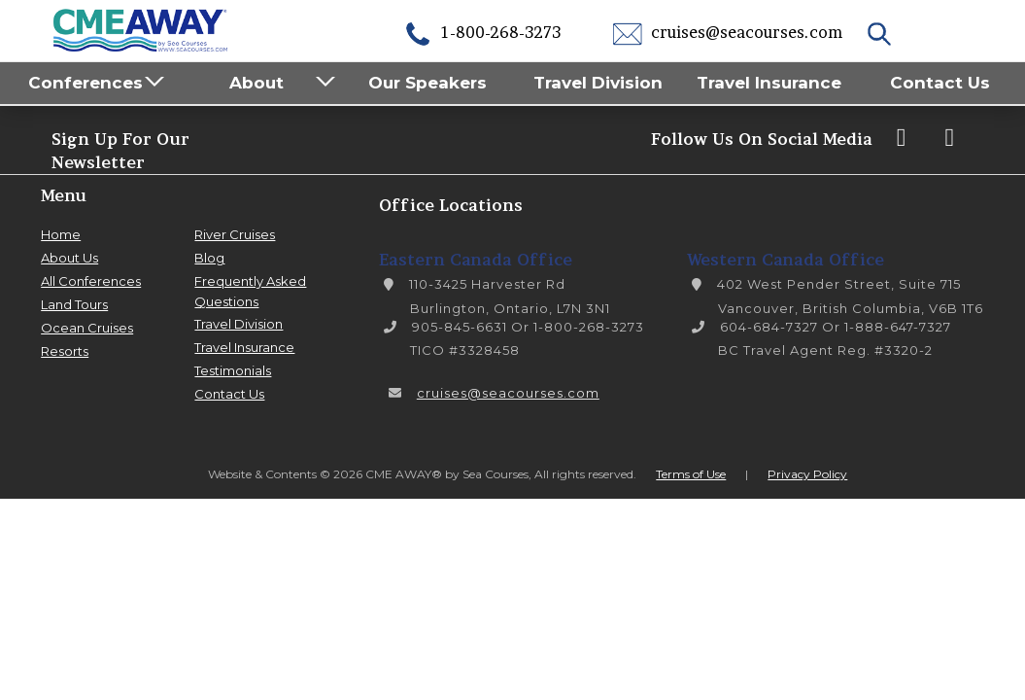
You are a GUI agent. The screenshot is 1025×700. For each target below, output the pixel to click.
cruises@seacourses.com (727, 32)
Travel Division (598, 82)
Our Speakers (427, 82)
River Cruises (234, 234)
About (256, 82)
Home (61, 234)
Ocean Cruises (87, 327)
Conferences (85, 82)
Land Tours (74, 304)
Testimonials (232, 370)
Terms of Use (691, 474)
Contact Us (940, 82)
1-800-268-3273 (482, 32)
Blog (209, 257)
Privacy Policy (807, 474)
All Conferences (91, 281)
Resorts (64, 351)
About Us (69, 257)
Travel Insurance (769, 82)
